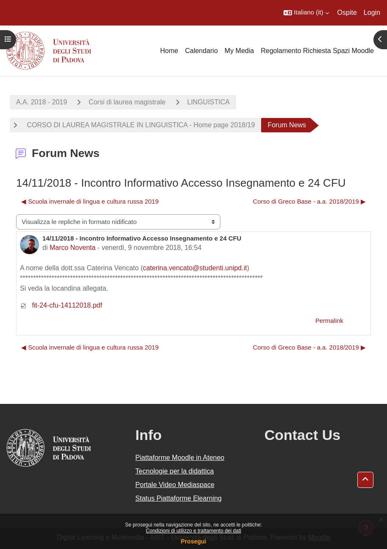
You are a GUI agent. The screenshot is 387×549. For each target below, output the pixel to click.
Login (372, 12)
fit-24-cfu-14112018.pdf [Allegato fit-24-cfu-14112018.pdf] (61, 305)
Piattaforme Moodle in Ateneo (179, 457)
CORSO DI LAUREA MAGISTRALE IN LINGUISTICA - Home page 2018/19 (140, 125)
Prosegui (193, 541)
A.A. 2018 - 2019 (41, 102)
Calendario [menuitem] (201, 50)
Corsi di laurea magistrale (127, 102)
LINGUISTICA (208, 102)
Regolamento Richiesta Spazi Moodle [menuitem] (317, 50)
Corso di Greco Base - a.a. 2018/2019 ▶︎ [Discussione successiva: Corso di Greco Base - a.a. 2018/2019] (309, 201)
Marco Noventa (73, 247)
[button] (306, 12)
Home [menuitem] (169, 50)
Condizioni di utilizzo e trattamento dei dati (193, 531)
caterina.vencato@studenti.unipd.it (195, 268)
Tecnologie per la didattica (174, 471)
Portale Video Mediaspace (174, 484)
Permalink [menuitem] (329, 320)
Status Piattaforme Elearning (178, 498)
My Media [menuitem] (239, 50)
